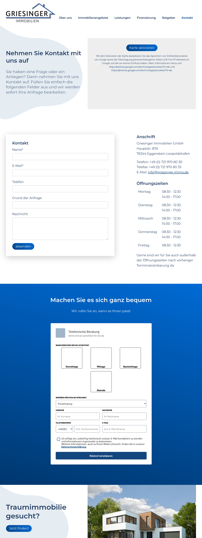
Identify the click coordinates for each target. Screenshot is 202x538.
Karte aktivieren (141, 48)
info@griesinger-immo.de (168, 172)
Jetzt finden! (19, 528)
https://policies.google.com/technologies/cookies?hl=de (139, 66)
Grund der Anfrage (27, 198)
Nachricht (20, 214)
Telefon (18, 182)
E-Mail (17, 165)
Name (17, 149)
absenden (23, 246)
